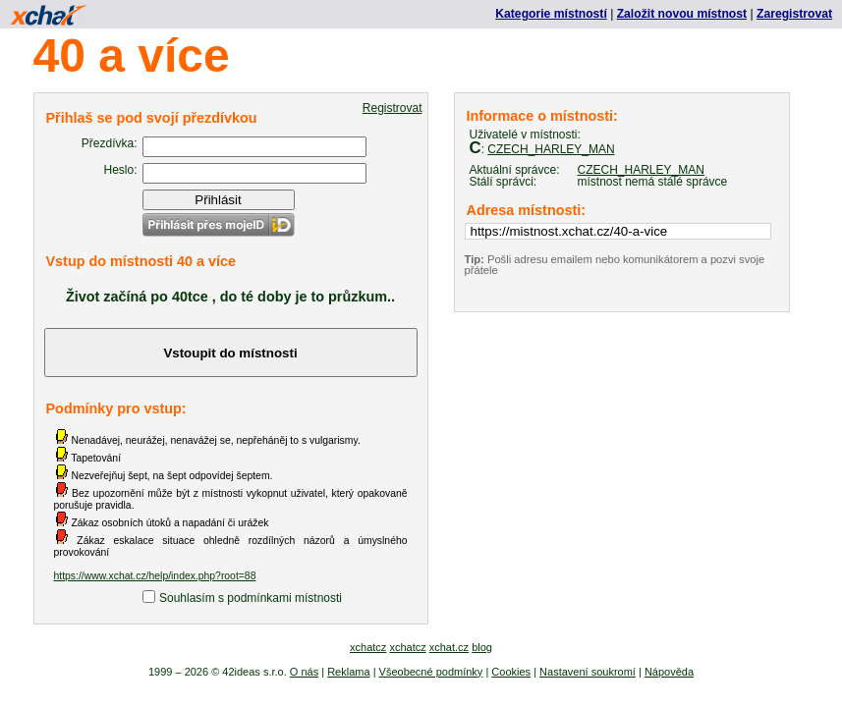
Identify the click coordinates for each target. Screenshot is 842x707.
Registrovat (392, 108)
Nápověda (669, 672)
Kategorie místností (550, 14)
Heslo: (120, 170)
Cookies (511, 672)
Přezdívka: (110, 143)
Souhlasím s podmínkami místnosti (250, 598)
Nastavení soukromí (587, 672)
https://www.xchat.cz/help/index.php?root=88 (155, 576)
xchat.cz (449, 647)
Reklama (348, 672)
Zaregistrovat (794, 14)
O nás (304, 672)
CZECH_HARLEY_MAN (550, 149)
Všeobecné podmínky (431, 672)
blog (482, 647)
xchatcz (368, 647)
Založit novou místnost (682, 14)
